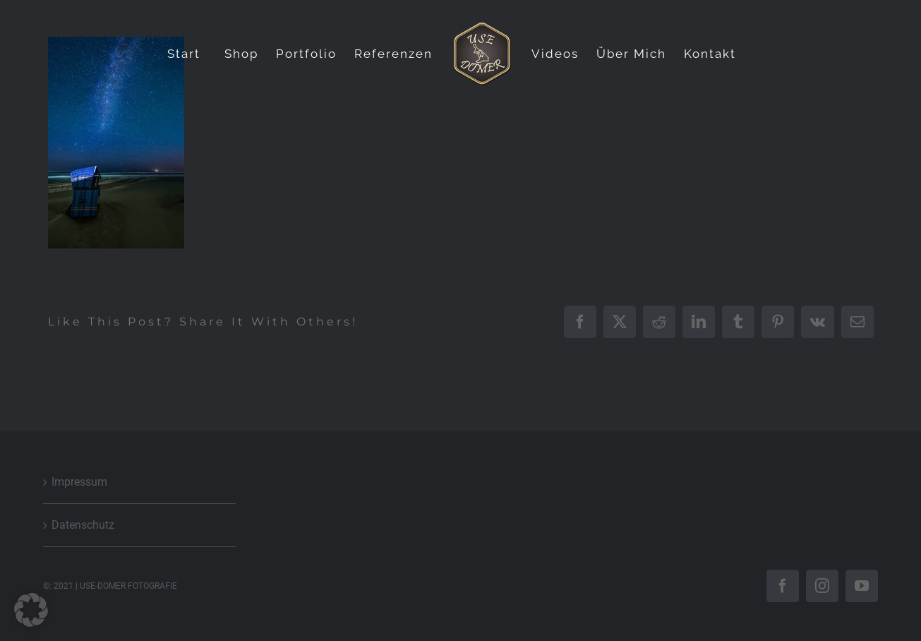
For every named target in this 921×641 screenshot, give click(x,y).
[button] (31, 610)
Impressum (79, 482)
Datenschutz (83, 525)
